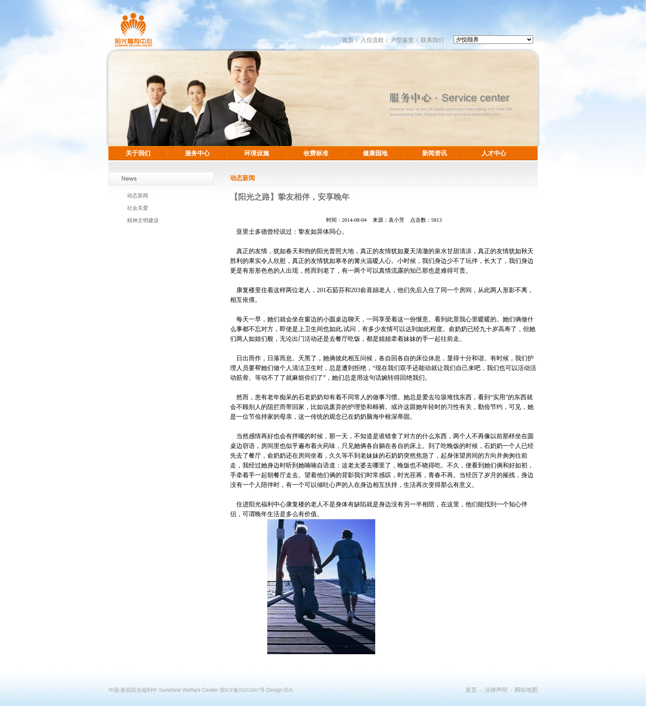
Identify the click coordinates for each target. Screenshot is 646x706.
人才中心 (493, 153)
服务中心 (197, 153)
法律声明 (496, 690)
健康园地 (375, 153)
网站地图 (526, 690)
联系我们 (432, 40)
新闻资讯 (434, 153)
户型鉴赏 (402, 40)
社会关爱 (137, 208)
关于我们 (138, 153)
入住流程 (372, 40)
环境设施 (256, 153)
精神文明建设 (143, 220)
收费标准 (316, 153)
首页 (348, 40)
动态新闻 (137, 196)
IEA (288, 690)
